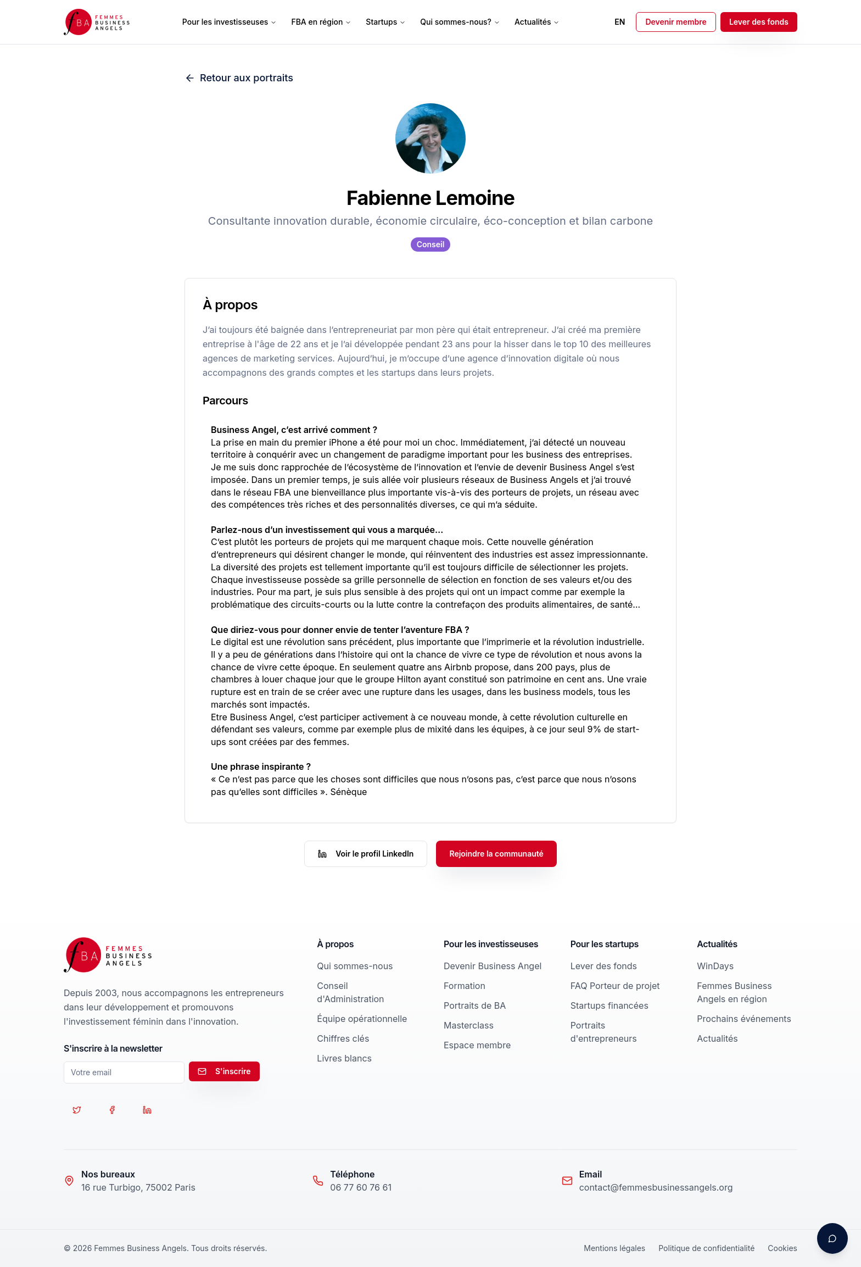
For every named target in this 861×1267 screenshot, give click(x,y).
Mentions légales (614, 1248)
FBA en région (321, 21)
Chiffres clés (343, 1038)
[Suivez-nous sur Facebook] (112, 1110)
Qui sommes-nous (355, 965)
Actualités (537, 21)
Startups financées (609, 1005)
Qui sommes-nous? (460, 21)
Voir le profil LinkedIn (365, 853)
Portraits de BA (475, 1005)
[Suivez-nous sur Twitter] (77, 1110)
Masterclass (469, 1025)
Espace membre (477, 1045)
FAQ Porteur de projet (615, 985)
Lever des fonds (759, 21)
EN (619, 21)
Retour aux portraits (239, 78)
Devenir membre (675, 21)
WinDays (715, 965)
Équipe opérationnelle (362, 1018)
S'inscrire (224, 1071)
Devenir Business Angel (492, 965)
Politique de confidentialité (706, 1248)
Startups (386, 21)
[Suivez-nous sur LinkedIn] (147, 1110)
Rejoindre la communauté (496, 853)
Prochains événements (744, 1018)
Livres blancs (344, 1058)
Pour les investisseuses (229, 21)
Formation (464, 985)
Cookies (782, 1248)
